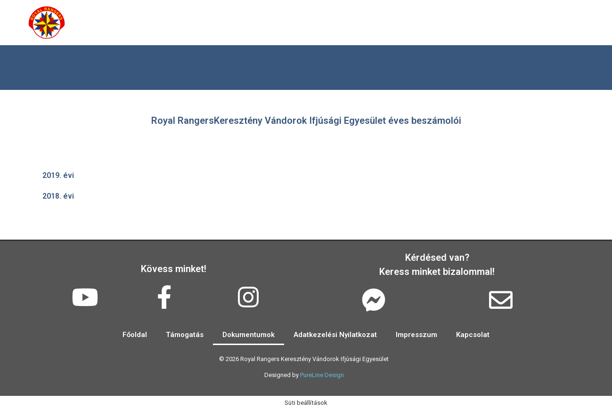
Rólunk (161, 22)
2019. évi (58, 175)
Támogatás (368, 22)
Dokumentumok (248, 334)
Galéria (221, 22)
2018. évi (58, 196)
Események (290, 22)
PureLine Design (322, 374)
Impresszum (416, 334)
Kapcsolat (442, 22)
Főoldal (103, 22)
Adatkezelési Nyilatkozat (335, 334)
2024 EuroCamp (526, 22)
